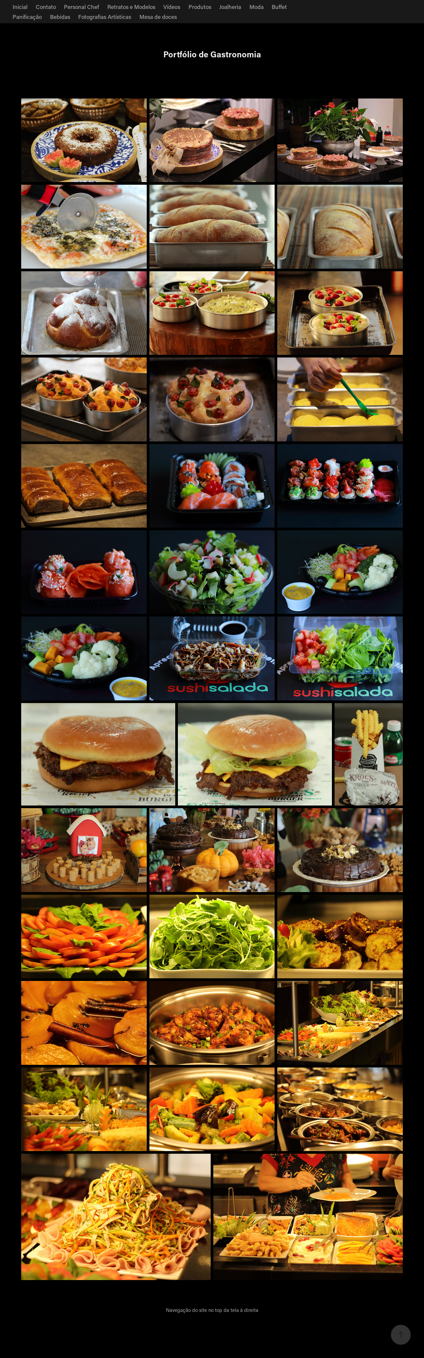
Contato (46, 6)
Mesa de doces (158, 16)
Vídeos (171, 6)
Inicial (20, 6)
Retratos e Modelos (131, 6)
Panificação (27, 16)
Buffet (279, 6)
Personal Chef (81, 6)
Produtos (199, 6)
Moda (256, 6)
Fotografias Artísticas (104, 16)
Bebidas (60, 16)
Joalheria (230, 6)
